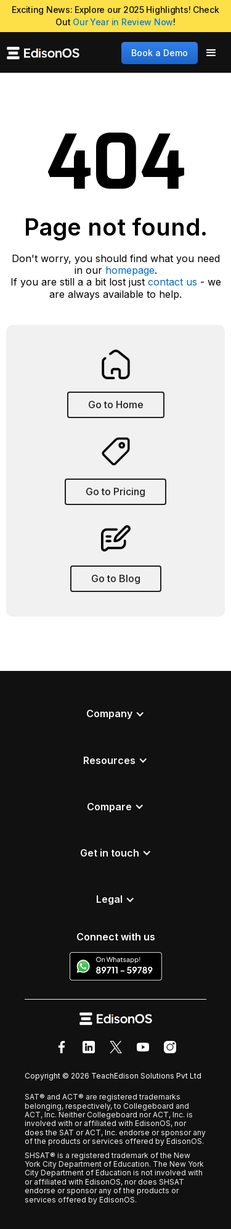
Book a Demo (159, 52)
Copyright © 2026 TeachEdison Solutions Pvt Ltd (113, 1075)
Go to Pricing (115, 491)
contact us (172, 282)
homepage (130, 270)
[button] (211, 53)
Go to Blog (115, 578)
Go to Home (116, 404)
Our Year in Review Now (123, 22)
